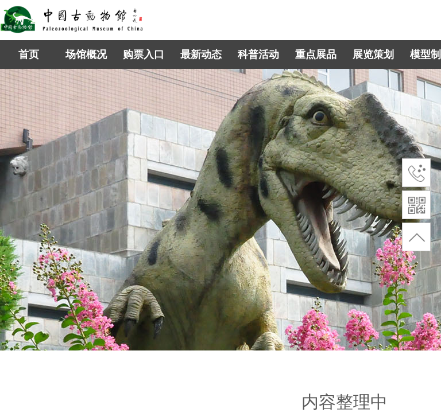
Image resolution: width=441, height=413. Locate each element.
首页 (28, 54)
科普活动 (258, 54)
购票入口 (143, 54)
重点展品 (315, 54)
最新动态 (201, 54)
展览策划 (373, 54)
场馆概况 (86, 54)
